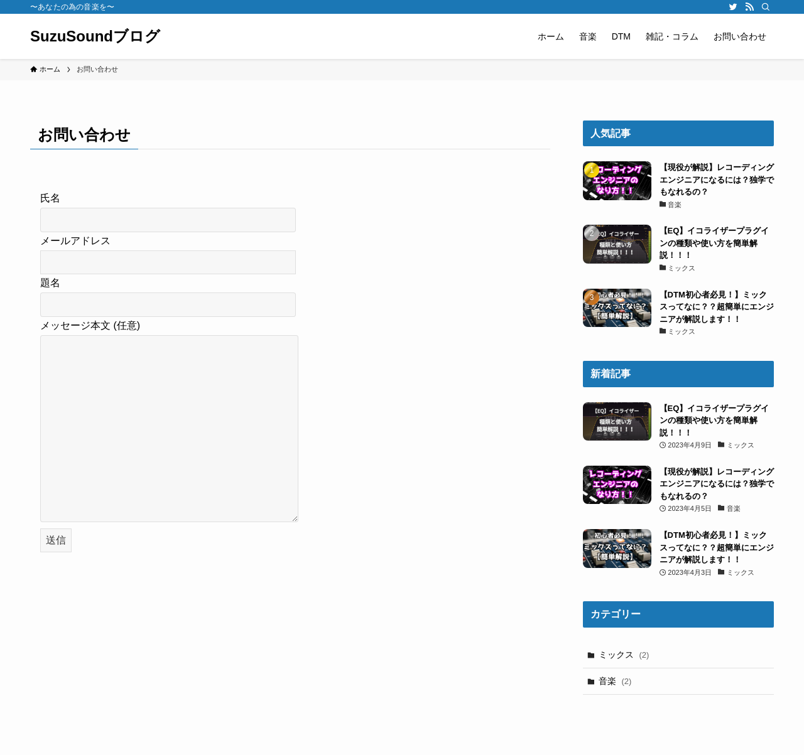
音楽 (615, 681)
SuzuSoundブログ (95, 36)
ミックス (624, 655)
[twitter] (733, 7)
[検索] (766, 7)
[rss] (749, 7)
